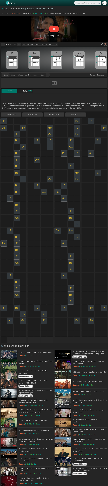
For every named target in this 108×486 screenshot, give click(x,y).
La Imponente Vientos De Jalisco (36, 8)
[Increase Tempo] (19, 44)
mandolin (28, 75)
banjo (35, 75)
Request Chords (79, 357)
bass (42, 75)
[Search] (99, 3)
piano (13, 75)
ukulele (20, 75)
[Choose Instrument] (47, 75)
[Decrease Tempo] (3, 44)
